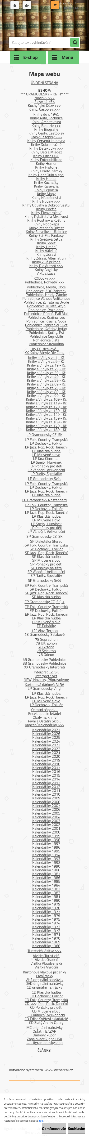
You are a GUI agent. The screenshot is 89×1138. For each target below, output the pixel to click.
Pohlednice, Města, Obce (46, 287)
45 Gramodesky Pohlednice (44, 659)
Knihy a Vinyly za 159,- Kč (46, 418)
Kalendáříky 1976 (46, 915)
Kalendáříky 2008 (46, 802)
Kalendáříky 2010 (46, 794)
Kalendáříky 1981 (46, 896)
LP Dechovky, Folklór (46, 443)
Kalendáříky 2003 (46, 821)
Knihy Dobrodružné (46, 144)
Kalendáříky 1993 (46, 858)
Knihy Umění (46, 247)
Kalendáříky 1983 (46, 889)
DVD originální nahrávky (44, 983)
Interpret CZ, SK (46, 672)
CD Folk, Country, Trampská (46, 1000)
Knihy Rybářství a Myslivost (46, 216)
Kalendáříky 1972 (46, 930)
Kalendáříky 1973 (46, 927)
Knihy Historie (46, 167)
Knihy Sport (46, 243)
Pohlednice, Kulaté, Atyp (46, 306)
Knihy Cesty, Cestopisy (46, 133)
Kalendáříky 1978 (46, 908)
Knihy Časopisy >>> (46, 137)
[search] (74, 42)
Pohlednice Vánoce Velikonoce (46, 298)
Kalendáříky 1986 (46, 870)
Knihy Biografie (46, 129)
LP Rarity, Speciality (46, 473)
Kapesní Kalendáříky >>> (44, 725)
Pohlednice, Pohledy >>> (44, 282)
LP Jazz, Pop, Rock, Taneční (46, 447)
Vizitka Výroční (46, 967)
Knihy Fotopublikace (46, 159)
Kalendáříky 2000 (46, 832)
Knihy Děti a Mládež (46, 152)
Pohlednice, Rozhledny (46, 310)
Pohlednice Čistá (46, 340)
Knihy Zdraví (46, 254)
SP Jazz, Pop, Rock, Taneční (46, 553)
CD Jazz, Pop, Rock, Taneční (46, 1003)
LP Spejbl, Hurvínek (46, 462)
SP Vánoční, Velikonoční (46, 571)
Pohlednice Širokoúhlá (46, 344)
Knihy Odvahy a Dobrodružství (46, 205)
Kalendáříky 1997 (46, 843)
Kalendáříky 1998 (46, 839)
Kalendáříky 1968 (46, 946)
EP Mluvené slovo (46, 622)
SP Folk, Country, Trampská (46, 545)
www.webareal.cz (59, 1070)
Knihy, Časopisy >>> (45, 109)
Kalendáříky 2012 (46, 786)
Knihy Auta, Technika (46, 118)
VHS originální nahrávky (44, 979)
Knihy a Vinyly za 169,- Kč (46, 422)
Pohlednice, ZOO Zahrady (46, 291)
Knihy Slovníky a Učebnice (46, 231)
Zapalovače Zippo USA (44, 1039)
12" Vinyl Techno (44, 630)
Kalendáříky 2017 (46, 768)
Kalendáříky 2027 (46, 730)
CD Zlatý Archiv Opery (46, 1022)
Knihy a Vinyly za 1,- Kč (46, 357)
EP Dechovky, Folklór (46, 610)
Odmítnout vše (54, 1128)
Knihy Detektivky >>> (46, 148)
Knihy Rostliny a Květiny (46, 220)
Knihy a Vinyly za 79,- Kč (46, 388)
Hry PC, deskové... (44, 349)
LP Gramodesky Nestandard (44, 500)
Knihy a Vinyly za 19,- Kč (46, 365)
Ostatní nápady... (44, 709)
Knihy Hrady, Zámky (46, 171)
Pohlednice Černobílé (46, 336)
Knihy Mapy (46, 194)
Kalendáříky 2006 (46, 809)
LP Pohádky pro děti (46, 466)
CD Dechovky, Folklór (46, 996)
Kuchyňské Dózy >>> (44, 105)
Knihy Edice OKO (46, 156)
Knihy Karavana (46, 186)
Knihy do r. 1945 (46, 114)
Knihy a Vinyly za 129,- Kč (46, 407)
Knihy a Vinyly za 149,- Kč (46, 414)
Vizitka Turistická (46, 956)
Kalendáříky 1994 (46, 855)
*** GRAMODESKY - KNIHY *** (44, 94)
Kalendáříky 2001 (46, 828)
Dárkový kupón (44, 1035)
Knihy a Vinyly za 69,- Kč (46, 384)
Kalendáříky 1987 (46, 874)
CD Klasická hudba (46, 992)
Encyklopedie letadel (44, 713)
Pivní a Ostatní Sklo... (44, 721)
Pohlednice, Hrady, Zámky (46, 294)
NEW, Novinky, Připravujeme (46, 679)
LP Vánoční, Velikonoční (46, 470)
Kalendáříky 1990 (46, 866)
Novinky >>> (44, 98)
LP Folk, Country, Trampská (46, 439)
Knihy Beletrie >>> (46, 125)
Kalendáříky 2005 (46, 813)
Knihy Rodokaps (46, 224)
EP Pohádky (46, 625)
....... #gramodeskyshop (44, 1042)
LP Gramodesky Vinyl (44, 688)
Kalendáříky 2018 (46, 764)
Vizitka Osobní (46, 959)
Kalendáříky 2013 (46, 783)
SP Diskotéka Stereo (46, 541)
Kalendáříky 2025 (46, 737)
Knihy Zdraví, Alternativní (46, 258)
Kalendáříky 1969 (46, 942)
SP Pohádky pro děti (46, 564)
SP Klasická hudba (46, 556)
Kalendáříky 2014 (46, 779)
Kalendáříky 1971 (46, 934)
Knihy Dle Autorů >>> (46, 266)
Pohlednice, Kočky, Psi (46, 332)
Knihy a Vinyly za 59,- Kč (46, 380)
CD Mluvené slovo (46, 1011)
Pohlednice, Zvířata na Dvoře (46, 302)
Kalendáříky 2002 (46, 824)
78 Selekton (46, 651)
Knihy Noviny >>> (46, 201)
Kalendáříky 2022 (46, 749)
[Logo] (41, 23)
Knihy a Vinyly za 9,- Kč (46, 361)
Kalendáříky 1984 (46, 885)
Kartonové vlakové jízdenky (44, 972)
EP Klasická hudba (46, 618)
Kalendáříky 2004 (46, 817)
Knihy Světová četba (46, 239)
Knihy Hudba (46, 178)
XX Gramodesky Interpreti (44, 667)
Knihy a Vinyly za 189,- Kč (46, 429)
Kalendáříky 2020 (46, 756)
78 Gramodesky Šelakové (44, 634)
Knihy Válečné (46, 250)
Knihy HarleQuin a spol (46, 175)
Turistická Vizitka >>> (44, 951)
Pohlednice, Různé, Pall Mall (46, 313)
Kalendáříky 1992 (46, 862)
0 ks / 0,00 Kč (69, 3)
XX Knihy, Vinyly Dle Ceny (45, 352)
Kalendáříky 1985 (46, 881)
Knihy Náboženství (46, 197)
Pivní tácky (44, 976)
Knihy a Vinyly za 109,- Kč (46, 399)
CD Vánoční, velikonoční (46, 1015)
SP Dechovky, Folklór (46, 549)
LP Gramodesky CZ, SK (44, 434)
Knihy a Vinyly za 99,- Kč (46, 395)
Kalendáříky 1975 (46, 919)
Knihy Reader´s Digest (46, 228)
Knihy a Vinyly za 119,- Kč (46, 403)
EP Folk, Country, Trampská (46, 606)
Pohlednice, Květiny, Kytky (46, 329)
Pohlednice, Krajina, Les (46, 317)
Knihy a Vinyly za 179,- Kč (46, 426)
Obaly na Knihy (44, 717)
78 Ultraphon (46, 643)
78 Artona (46, 647)
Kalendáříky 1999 (46, 836)
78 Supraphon (46, 639)
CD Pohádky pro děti (46, 1007)
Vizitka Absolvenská (46, 963)
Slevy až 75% (44, 101)
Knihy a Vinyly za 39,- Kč (46, 373)
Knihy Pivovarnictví (46, 212)
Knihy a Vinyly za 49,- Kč (46, 376)
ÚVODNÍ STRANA (44, 82)
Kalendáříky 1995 (46, 851)
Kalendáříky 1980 (46, 900)
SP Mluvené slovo (46, 560)
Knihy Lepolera (46, 190)
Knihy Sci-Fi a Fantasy (46, 235)
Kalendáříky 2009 (46, 798)
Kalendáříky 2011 (46, 790)
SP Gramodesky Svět (44, 580)
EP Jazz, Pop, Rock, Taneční (46, 614)
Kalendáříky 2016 (46, 771)
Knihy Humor (46, 163)
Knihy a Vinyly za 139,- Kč (46, 410)
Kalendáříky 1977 (46, 911)
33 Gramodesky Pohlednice (44, 663)
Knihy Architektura (46, 122)
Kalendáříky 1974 (46, 923)
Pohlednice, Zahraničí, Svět (46, 325)
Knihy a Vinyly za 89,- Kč (46, 391)
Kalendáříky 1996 (46, 847)
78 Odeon (46, 654)
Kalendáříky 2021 (46, 752)
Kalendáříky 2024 (46, 741)
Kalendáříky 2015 (46, 775)
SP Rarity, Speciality (46, 575)
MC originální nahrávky (44, 1027)
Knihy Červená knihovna (46, 140)
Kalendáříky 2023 (46, 745)
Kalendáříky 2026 (46, 733)
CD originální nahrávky (44, 987)
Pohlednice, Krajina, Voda (46, 321)
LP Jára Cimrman (46, 458)
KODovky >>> (45, 278)
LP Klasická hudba (46, 451)
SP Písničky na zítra (46, 568)
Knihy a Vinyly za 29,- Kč (46, 369)
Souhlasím (76, 1128)
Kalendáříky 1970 (46, 938)
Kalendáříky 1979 (46, 904)
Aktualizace (46, 273)
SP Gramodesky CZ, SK (45, 536)
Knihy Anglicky (46, 269)
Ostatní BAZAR (44, 1031)
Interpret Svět (46, 676)
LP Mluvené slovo (46, 454)
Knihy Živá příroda (46, 262)
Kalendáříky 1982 (46, 893)
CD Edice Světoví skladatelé (46, 1019)
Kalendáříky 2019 (46, 760)
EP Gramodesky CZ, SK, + (44, 602)
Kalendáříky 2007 (46, 805)
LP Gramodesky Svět (44, 478)
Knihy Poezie (46, 209)
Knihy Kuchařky (46, 182)
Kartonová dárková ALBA (44, 684)
